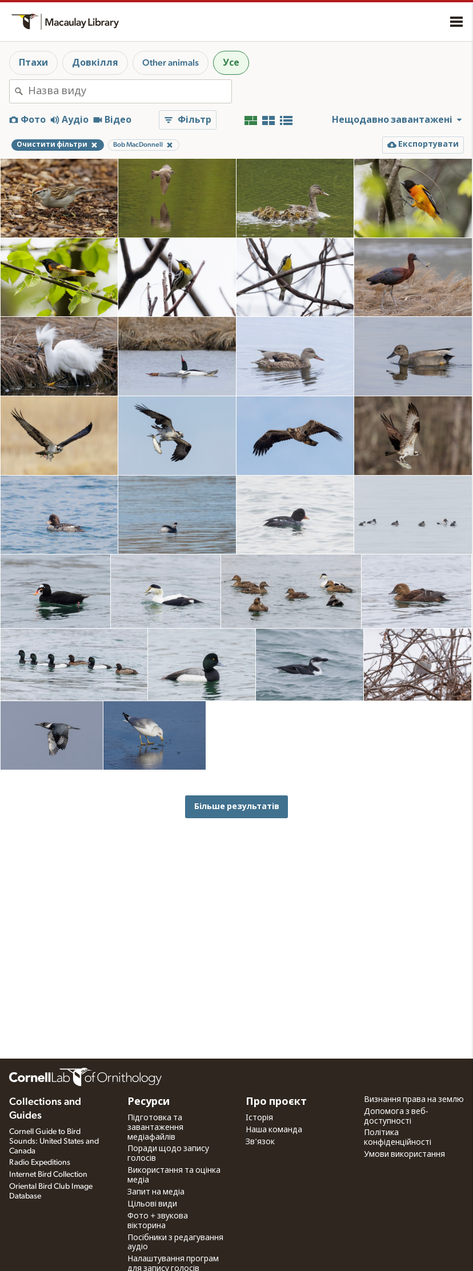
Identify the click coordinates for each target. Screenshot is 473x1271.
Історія (259, 1118)
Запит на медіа (156, 1192)
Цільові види (152, 1204)
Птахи (33, 62)
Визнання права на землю (414, 1100)
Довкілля (95, 62)
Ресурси (148, 1102)
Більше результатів (236, 806)
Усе (231, 62)
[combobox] (129, 91)
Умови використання (404, 1155)
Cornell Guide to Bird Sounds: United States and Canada (54, 1141)
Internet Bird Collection (48, 1175)
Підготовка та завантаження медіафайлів (155, 1127)
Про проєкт (276, 1102)
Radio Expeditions (39, 1163)
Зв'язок (260, 1142)
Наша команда (274, 1130)
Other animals (170, 62)
